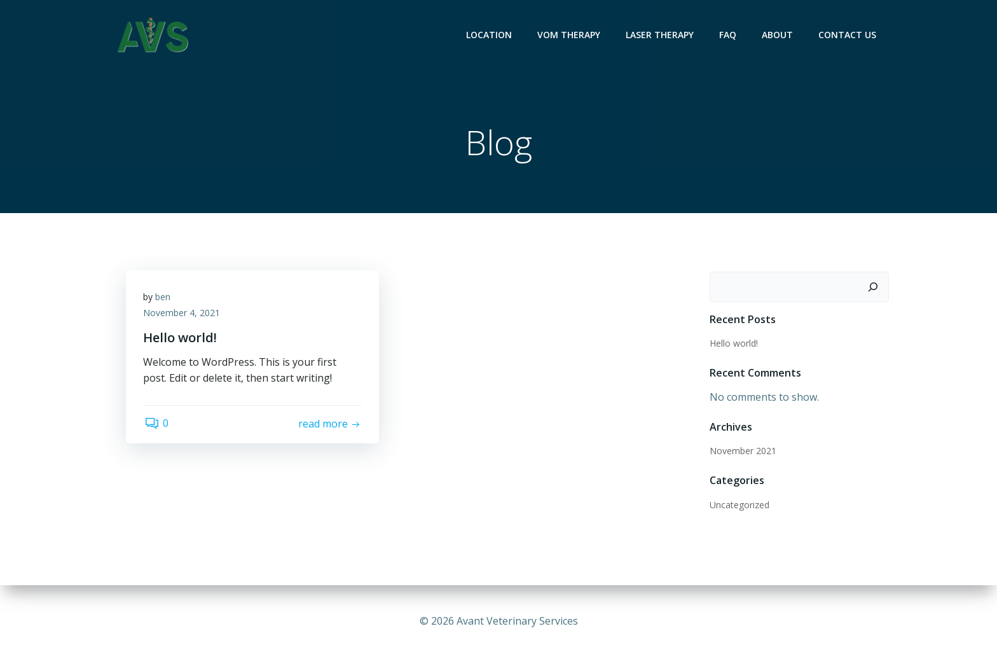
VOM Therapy (570, 35)
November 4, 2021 (183, 316)
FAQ (729, 35)
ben (164, 299)
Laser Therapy (661, 35)
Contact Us (848, 35)
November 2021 (742, 451)
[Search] (874, 287)
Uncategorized (739, 505)
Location (490, 35)
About (778, 35)
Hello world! (733, 344)
